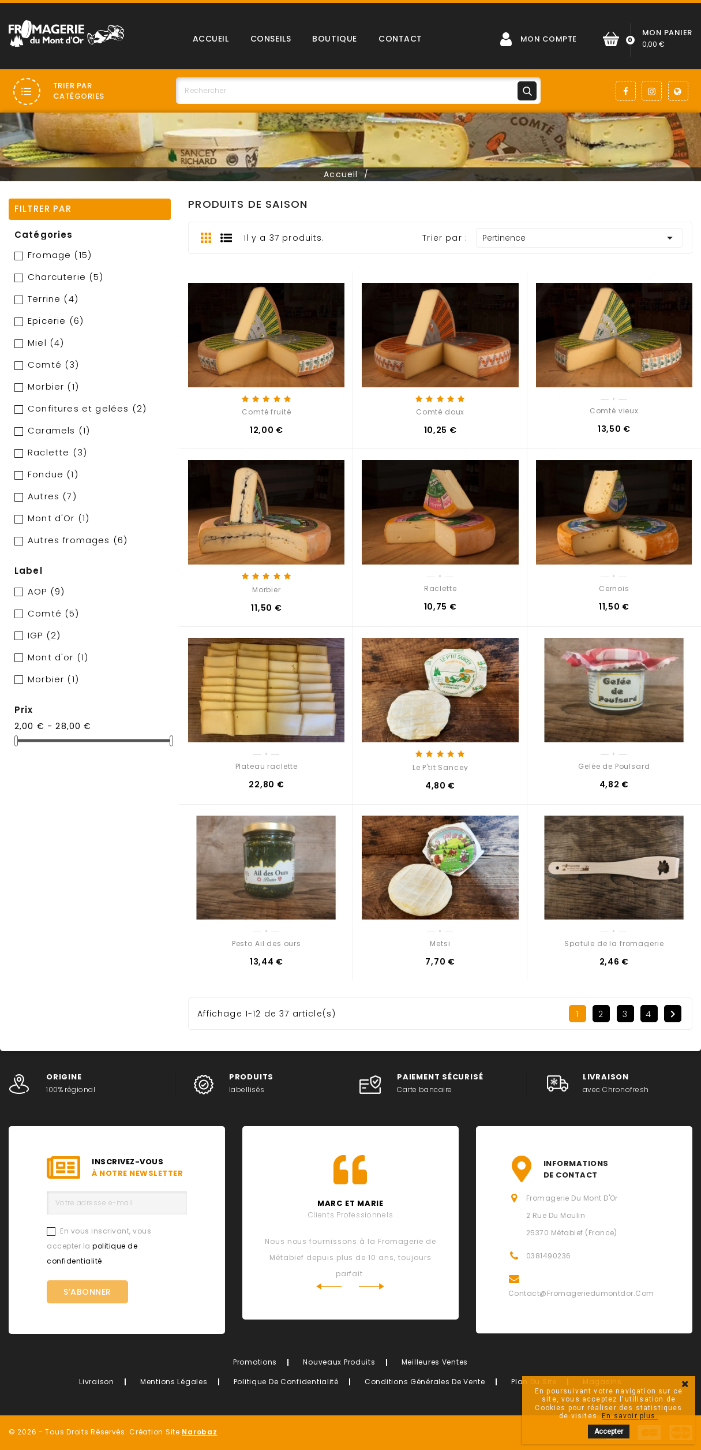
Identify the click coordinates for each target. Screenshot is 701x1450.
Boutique (334, 38)
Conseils (270, 38)
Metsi (440, 943)
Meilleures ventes (435, 1362)
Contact (400, 38)
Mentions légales (174, 1382)
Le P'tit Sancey (440, 767)
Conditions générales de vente (425, 1382)
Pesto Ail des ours (266, 943)
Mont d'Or (58, 518)
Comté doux (440, 412)
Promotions (255, 1362)
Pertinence (579, 238)
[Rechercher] (358, 90)
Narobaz (199, 1432)
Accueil (211, 38)
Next (372, 1286)
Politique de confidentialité (286, 1382)
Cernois (614, 588)
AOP (46, 591)
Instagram (651, 90)
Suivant (673, 1014)
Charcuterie (65, 277)
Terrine (53, 299)
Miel (46, 343)
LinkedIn (678, 90)
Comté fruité (266, 412)
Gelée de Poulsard (614, 766)
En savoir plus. (630, 1416)
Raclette (57, 452)
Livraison (96, 1382)
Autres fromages (78, 540)
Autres (52, 496)
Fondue (53, 474)
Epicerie (56, 321)
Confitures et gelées (87, 408)
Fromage (60, 255)
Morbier (53, 386)
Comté (53, 364)
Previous (329, 1286)
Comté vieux (614, 410)
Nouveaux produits (339, 1362)
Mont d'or (58, 657)
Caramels (59, 430)
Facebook (625, 90)
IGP (44, 635)
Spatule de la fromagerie (613, 943)
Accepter (608, 1431)
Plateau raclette (266, 766)
